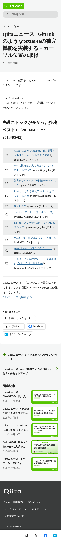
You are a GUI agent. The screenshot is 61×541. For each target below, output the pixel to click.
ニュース (26, 26)
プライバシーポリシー (16, 509)
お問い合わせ (32, 502)
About (7, 502)
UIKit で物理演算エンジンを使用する (35, 237)
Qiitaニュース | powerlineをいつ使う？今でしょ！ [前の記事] (30, 357)
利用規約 (18, 502)
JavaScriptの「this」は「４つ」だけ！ (35, 212)
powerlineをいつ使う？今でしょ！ (33, 248)
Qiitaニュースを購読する (17, 297)
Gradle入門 (20, 206)
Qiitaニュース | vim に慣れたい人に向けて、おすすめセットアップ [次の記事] (30, 371)
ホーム (6, 26)
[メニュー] (55, 6)
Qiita (16, 26)
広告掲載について (14, 516)
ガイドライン (39, 509)
